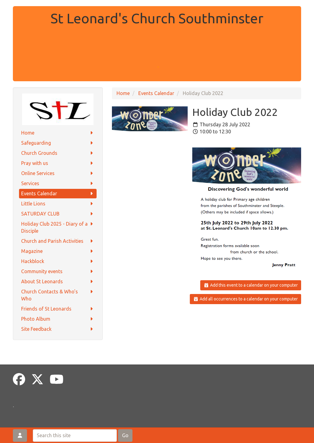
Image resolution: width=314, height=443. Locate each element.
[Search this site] (75, 435)
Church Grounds (57, 153)
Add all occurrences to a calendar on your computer (245, 298)
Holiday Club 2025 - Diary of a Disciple (57, 227)
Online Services (57, 173)
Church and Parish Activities (57, 241)
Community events (57, 271)
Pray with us (57, 163)
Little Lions (57, 203)
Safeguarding (57, 143)
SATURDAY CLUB (57, 213)
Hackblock (57, 261)
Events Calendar (57, 193)
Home (57, 132)
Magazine (57, 251)
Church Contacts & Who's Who (57, 294)
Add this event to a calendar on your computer (251, 285)
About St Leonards (57, 281)
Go (125, 435)
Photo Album (57, 319)
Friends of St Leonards (57, 308)
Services (57, 183)
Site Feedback (57, 329)
